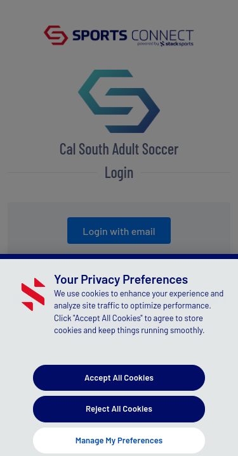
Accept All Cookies (119, 383)
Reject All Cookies (119, 414)
